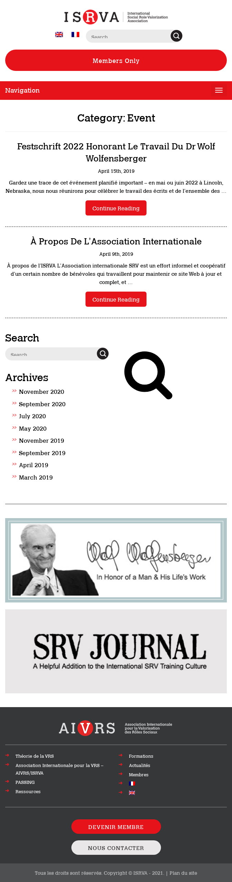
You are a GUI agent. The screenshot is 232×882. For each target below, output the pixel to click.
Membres (139, 774)
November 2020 (41, 391)
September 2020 (42, 403)
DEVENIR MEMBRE (116, 826)
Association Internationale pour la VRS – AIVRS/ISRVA (59, 769)
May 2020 (33, 428)
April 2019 (33, 464)
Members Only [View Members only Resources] (116, 60)
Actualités (139, 765)
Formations (141, 755)
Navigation (22, 90)
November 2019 (41, 440)
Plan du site (183, 872)
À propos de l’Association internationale (116, 240)
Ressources (28, 791)
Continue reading (116, 207)
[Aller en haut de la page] (116, 727)
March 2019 (36, 477)
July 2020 (32, 415)
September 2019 (42, 452)
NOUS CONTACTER (116, 847)
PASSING (25, 781)
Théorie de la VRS (35, 755)
